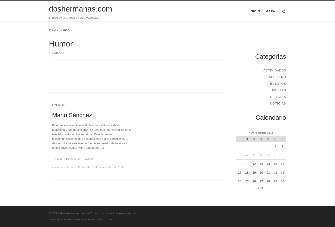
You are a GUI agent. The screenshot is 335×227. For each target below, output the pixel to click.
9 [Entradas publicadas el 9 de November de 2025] (282, 155)
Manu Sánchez (72, 115)
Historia (278, 97)
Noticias (278, 103)
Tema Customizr (106, 219)
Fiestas (279, 90)
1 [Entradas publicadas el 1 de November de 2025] (275, 146)
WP (69, 219)
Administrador (66, 167)
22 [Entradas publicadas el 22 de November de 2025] (275, 172)
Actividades (274, 70)
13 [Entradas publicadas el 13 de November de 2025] (261, 164)
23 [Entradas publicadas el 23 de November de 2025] (282, 172)
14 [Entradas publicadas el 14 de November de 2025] (268, 164)
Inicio (52, 30)
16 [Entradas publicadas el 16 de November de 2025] (282, 164)
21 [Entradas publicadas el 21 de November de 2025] (268, 172)
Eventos (278, 83)
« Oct (259, 188)
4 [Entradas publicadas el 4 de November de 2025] (247, 155)
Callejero (276, 77)
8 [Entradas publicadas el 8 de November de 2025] (275, 155)
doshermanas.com (73, 213)
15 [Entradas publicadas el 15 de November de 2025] (275, 164)
